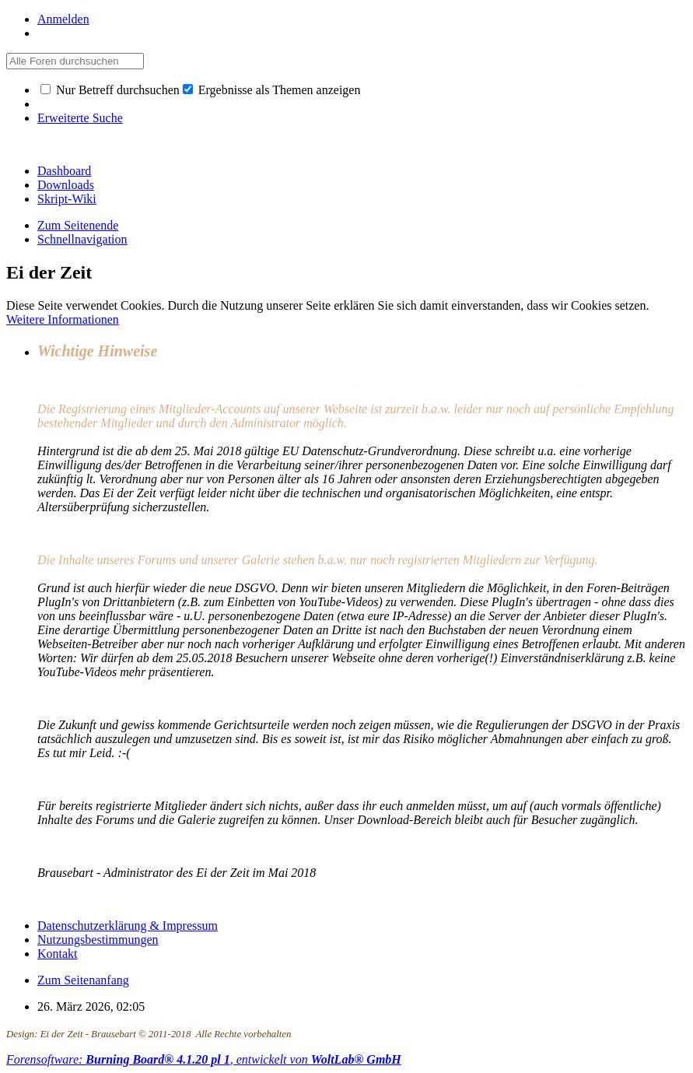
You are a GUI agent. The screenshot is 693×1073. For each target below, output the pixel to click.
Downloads (65, 184)
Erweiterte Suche (80, 117)
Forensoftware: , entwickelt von (203, 1059)
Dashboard (64, 170)
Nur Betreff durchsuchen (110, 89)
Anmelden (63, 19)
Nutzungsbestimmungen (98, 939)
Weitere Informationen (62, 319)
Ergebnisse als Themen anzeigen (272, 89)
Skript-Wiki (66, 198)
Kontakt (57, 953)
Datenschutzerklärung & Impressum (127, 925)
